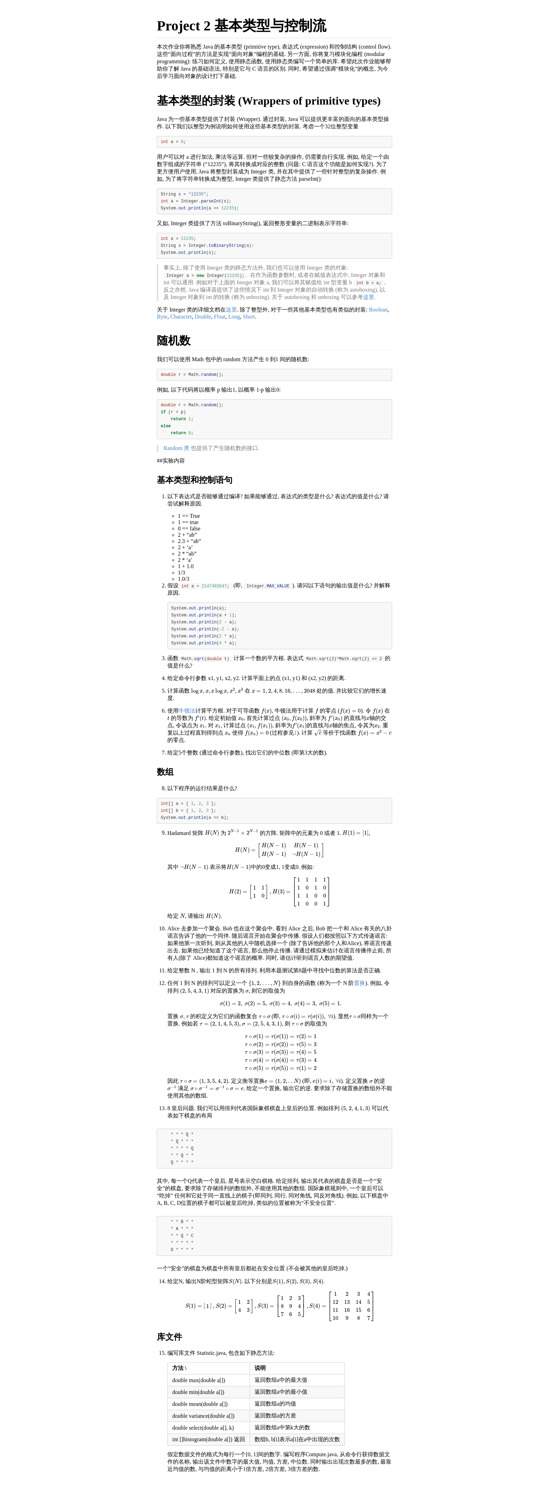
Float (219, 321)
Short (249, 321)
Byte (162, 321)
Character (181, 321)
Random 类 (176, 457)
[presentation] (217, 704)
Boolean (378, 314)
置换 (359, 998)
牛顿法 (187, 724)
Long (234, 321)
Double (203, 321)
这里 (368, 302)
